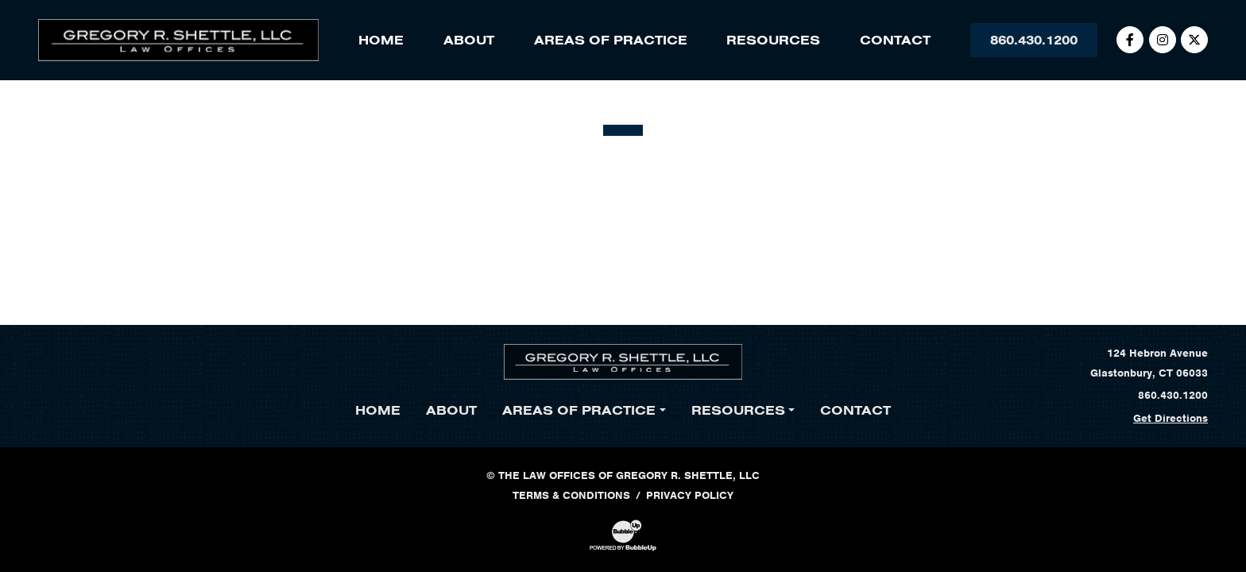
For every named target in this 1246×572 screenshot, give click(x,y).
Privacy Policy (689, 495)
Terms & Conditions (571, 495)
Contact (895, 40)
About (468, 40)
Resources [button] (773, 40)
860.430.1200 (1034, 40)
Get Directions (1170, 418)
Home (381, 40)
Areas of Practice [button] (610, 40)
